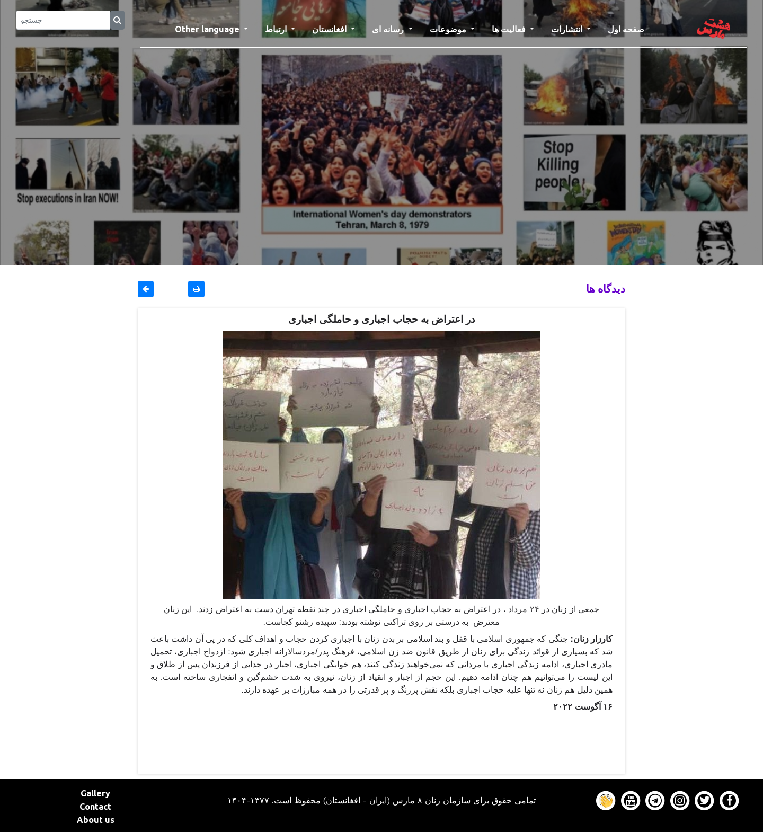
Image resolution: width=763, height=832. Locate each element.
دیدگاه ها (605, 288)
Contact (95, 806)
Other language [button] (208, 29)
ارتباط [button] (277, 29)
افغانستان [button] (330, 29)
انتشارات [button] (567, 29)
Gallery (95, 793)
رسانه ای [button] (389, 29)
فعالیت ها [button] (510, 29)
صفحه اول (630, 28)
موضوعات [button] (449, 29)
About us (95, 820)
